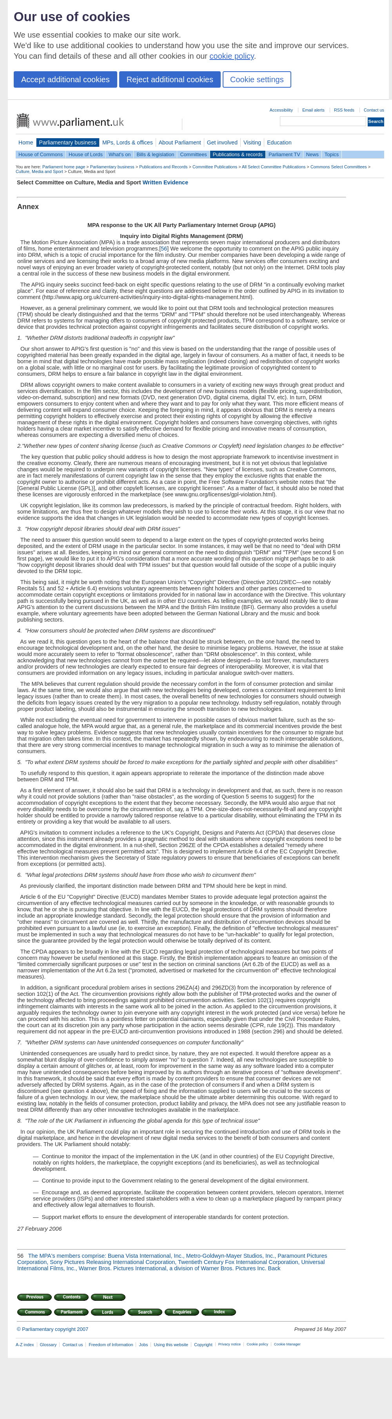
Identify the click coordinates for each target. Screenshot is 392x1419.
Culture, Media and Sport (39, 171)
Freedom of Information (111, 1344)
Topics (332, 154)
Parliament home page (63, 166)
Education (279, 142)
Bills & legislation (155, 154)
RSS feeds (344, 110)
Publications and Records (163, 166)
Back (274, 1268)
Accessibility (281, 110)
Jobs (143, 1344)
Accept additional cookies (65, 79)
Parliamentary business (67, 142)
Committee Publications (214, 166)
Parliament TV (284, 154)
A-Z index (25, 1344)
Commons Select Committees (338, 166)
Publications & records (238, 154)
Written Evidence (166, 182)
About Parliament (180, 142)
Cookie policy (257, 1344)
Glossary (48, 1344)
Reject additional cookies (170, 79)
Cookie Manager (287, 1344)
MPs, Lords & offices (127, 142)
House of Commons (40, 154)
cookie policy (232, 56)
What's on (120, 154)
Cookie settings (257, 79)
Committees (193, 154)
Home (25, 142)
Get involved (222, 142)
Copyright (203, 1344)
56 (164, 248)
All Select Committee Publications (274, 166)
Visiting (252, 142)
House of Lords (86, 154)
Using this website (171, 1344)
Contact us (374, 110)
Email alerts (313, 110)
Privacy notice (229, 1344)
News (312, 154)
